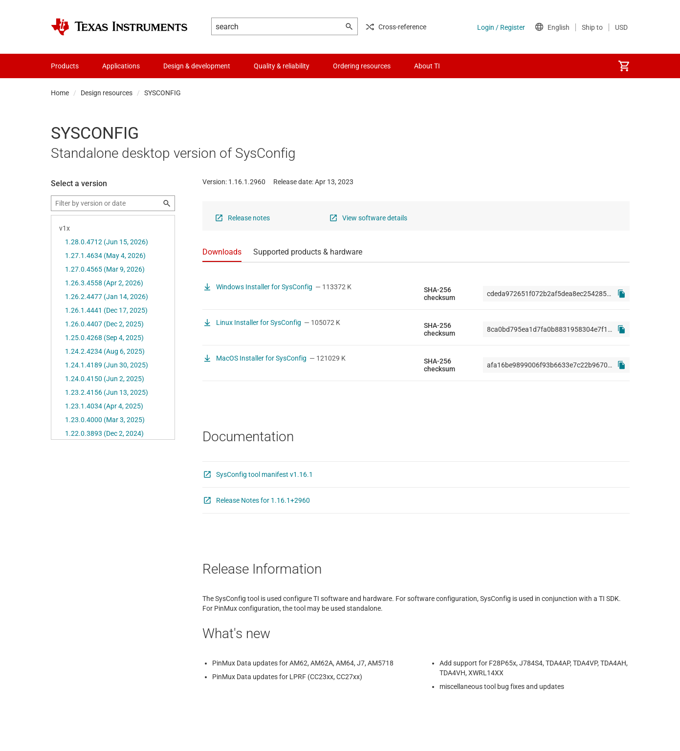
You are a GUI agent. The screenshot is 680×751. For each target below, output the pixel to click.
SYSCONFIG (162, 93)
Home (60, 93)
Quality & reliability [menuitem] (281, 66)
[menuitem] (623, 66)
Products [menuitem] (65, 66)
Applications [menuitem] (121, 66)
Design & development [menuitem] (196, 66)
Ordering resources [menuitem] (362, 66)
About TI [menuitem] (427, 66)
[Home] (119, 27)
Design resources (106, 93)
